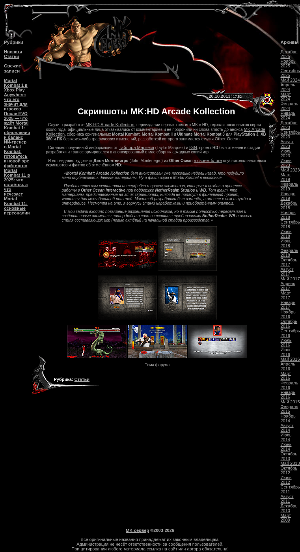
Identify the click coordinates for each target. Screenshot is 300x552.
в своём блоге (208, 160)
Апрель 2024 (288, 87)
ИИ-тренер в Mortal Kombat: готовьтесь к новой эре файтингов (16, 154)
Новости (13, 51)
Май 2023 (290, 170)
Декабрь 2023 (289, 125)
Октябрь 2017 (289, 262)
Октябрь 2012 (289, 470)
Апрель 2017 (288, 286)
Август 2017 (287, 271)
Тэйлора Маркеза (136, 147)
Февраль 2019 (289, 186)
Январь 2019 (288, 196)
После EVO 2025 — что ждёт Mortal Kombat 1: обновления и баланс (17, 125)
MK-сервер (137, 530)
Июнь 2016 (286, 352)
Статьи (11, 56)
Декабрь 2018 (289, 205)
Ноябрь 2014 (288, 418)
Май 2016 (290, 359)
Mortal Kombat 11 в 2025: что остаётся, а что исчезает (17, 182)
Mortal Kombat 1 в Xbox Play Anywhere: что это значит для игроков (16, 94)
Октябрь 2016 (289, 323)
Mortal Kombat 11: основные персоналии (17, 205)
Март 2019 (286, 177)
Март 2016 (286, 375)
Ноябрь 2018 (288, 215)
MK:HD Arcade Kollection (110, 124)
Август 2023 (287, 144)
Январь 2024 (288, 115)
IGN (193, 147)
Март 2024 (286, 96)
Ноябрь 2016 (288, 314)
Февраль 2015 (289, 409)
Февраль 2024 (289, 106)
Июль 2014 (286, 437)
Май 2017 (290, 278)
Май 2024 (290, 80)
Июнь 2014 (286, 446)
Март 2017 (286, 295)
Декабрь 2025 (289, 54)
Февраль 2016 (289, 385)
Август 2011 (287, 499)
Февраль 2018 (289, 252)
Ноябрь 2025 (288, 63)
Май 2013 (290, 463)
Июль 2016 (286, 342)
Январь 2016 (288, 394)
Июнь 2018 (286, 243)
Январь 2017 (288, 305)
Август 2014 (287, 428)
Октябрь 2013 (289, 456)
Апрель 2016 (288, 366)
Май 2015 (290, 401)
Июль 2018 (286, 234)
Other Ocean (227, 138)
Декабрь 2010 (289, 508)
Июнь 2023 (286, 163)
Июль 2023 (286, 153)
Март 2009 (286, 517)
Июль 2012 (286, 480)
